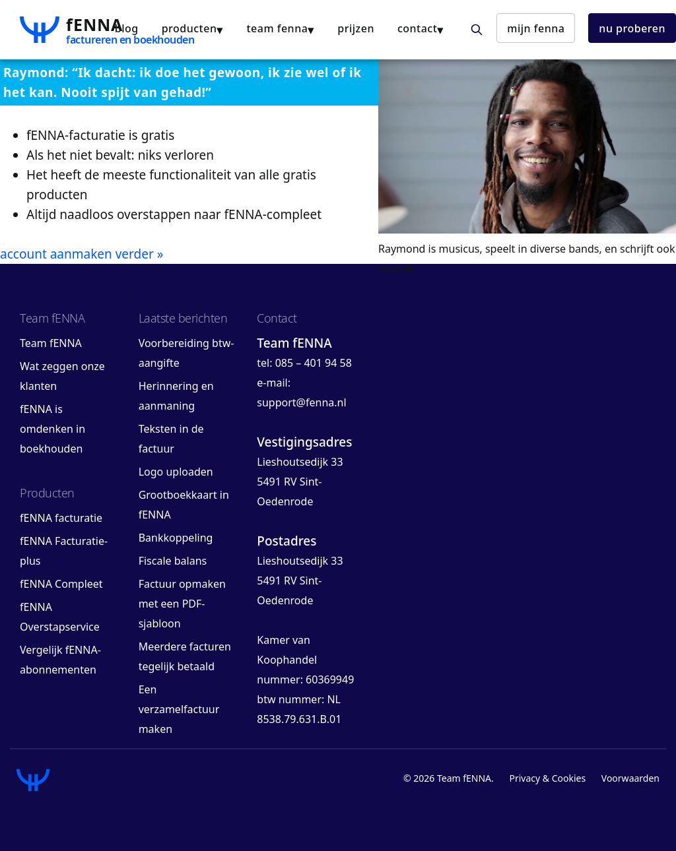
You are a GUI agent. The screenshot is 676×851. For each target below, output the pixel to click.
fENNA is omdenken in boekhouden (52, 429)
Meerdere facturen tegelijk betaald (185, 656)
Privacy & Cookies (547, 778)
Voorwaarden (630, 778)
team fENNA (277, 28)
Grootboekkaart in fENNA (184, 505)
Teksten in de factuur (171, 439)
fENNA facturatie (61, 518)
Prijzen (355, 28)
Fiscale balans (173, 560)
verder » (140, 254)
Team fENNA (51, 343)
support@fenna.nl (301, 402)
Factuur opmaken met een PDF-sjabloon (182, 604)
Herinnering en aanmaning (176, 396)
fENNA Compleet (61, 584)
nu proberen (632, 28)
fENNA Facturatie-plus (64, 551)
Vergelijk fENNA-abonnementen (60, 660)
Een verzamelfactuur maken (179, 709)
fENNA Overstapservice (60, 617)
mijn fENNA (535, 28)
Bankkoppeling (176, 537)
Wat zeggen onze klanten (62, 376)
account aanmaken (56, 254)
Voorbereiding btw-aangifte (186, 353)
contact (417, 28)
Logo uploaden (176, 471)
